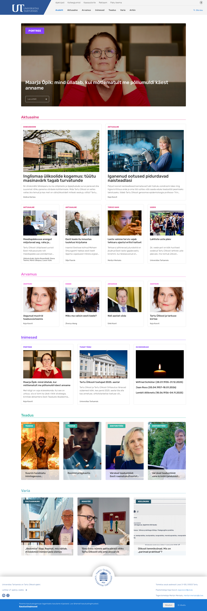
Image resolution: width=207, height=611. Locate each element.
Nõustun (168, 605)
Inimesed (99, 10)
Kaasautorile (90, 2)
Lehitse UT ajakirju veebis (13, 590)
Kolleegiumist (74, 2)
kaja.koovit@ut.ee (185, 590)
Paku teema (116, 2)
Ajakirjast (59, 2)
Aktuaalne (72, 10)
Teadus (112, 10)
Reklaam (103, 2)
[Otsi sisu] (198, 10)
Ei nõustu (182, 605)
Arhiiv (133, 10)
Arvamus (86, 10)
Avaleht (59, 10)
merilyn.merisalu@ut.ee (193, 595)
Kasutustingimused (28, 606)
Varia (122, 10)
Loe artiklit (32, 99)
